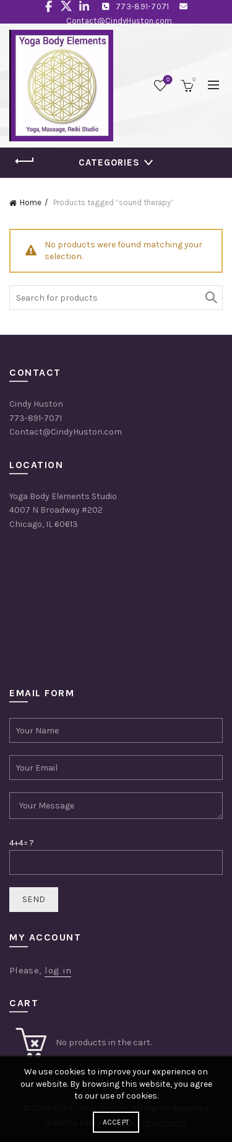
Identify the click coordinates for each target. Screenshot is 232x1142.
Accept (116, 1122)
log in (58, 970)
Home (30, 202)
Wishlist (166, 80)
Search (210, 297)
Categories (109, 162)
